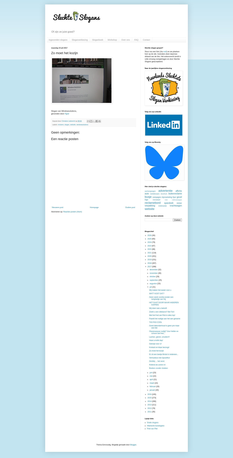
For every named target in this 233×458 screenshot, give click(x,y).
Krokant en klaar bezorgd (159, 347)
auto (147, 193)
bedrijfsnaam (155, 194)
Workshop (112, 40)
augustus (153, 284)
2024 (150, 242)
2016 (150, 394)
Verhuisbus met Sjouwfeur (159, 358)
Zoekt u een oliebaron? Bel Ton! (161, 312)
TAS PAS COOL (155, 322)
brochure (164, 194)
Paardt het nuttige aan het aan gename (164, 319)
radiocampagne (177, 200)
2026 (150, 235)
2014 (150, 401)
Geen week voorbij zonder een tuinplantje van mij (161, 298)
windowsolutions (82, 125)
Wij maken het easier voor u (160, 290)
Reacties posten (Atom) (72, 212)
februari (153, 386)
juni (151, 373)
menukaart (156, 200)
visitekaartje (162, 206)
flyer (174, 197)
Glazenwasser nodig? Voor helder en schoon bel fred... (163, 332)
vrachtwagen (176, 205)
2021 (150, 253)
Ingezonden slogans (58, 40)
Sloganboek (97, 40)
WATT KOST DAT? (156, 293)
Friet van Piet (152, 429)
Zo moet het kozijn (156, 351)
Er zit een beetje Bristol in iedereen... (163, 354)
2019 (150, 260)
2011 (150, 412)
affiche (179, 191)
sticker (179, 203)
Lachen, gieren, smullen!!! (159, 337)
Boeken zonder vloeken (158, 368)
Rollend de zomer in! (157, 365)
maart (152, 383)
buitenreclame (175, 193)
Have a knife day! (156, 340)
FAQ (136, 40)
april (152, 379)
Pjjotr (67, 114)
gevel (179, 197)
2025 (150, 239)
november (154, 273)
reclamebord (153, 202)
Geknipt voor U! (155, 344)
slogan (66, 125)
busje (148, 196)
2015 (150, 398)
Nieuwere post (57, 207)
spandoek (168, 203)
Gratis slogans (152, 423)
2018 (150, 263)
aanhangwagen (150, 191)
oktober (153, 277)
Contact (146, 40)
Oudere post (130, 207)
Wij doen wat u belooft (158, 308)
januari (152, 390)
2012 (150, 408)
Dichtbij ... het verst (156, 361)
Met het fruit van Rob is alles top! (162, 315)
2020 (150, 256)
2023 (150, 246)
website (73, 125)
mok (166, 200)
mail (164, 52)
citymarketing (167, 197)
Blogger (133, 445)
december (154, 270)
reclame (61, 125)
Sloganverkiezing (80, 40)
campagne (156, 197)
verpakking (150, 205)
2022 (150, 249)
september (154, 280)
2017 (150, 267)
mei (151, 376)
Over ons (125, 40)
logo (146, 200)
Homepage (94, 207)
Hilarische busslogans (155, 426)
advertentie (165, 190)
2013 (150, 405)
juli (151, 287)
